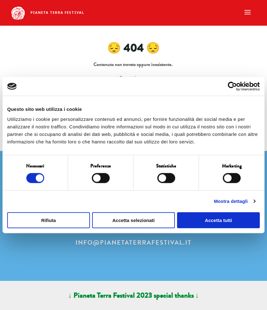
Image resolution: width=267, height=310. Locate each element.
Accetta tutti (218, 220)
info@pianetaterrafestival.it (133, 242)
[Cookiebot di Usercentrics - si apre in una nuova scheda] (232, 86)
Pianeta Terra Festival (57, 12)
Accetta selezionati (133, 220)
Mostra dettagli (231, 201)
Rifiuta (48, 220)
